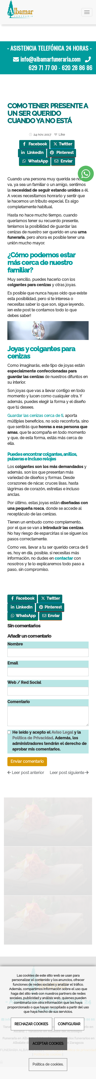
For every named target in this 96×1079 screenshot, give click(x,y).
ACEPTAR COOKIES (48, 1043)
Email (12, 663)
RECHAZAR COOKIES (31, 1024)
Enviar (63, 161)
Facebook (34, 144)
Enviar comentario (27, 761)
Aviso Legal (62, 732)
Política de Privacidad (32, 738)
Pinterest (61, 152)
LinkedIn (32, 152)
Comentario (18, 701)
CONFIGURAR (69, 1024)
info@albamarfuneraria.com (50, 58)
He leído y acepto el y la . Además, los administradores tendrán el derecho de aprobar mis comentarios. (49, 741)
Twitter (62, 144)
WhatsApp (35, 161)
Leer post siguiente (69, 772)
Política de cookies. (48, 1064)
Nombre (15, 644)
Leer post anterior (25, 772)
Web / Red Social (24, 682)
